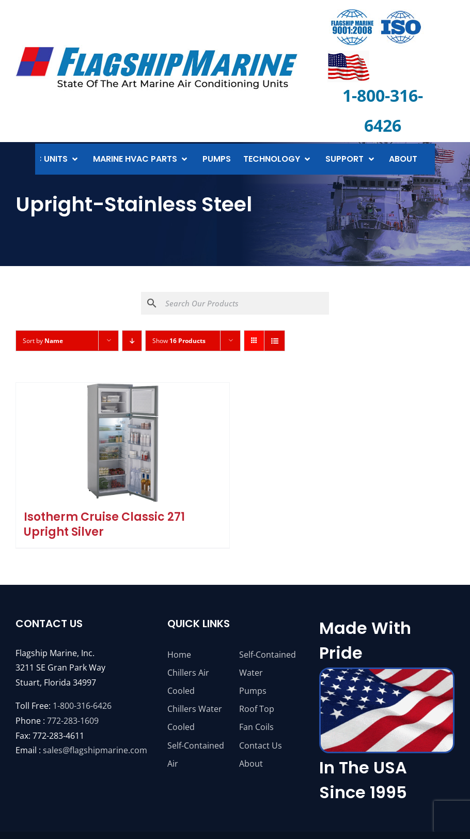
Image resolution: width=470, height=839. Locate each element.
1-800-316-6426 (82, 705)
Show (179, 340)
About (251, 763)
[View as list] (274, 341)
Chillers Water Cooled (194, 718)
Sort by (43, 340)
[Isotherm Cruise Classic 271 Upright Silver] (122, 442)
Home (179, 654)
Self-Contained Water (267, 663)
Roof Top (256, 708)
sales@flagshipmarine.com (95, 750)
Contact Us (260, 745)
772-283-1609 (73, 720)
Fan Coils (256, 727)
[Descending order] (132, 340)
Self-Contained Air (195, 754)
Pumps (253, 690)
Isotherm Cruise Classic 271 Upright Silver (104, 524)
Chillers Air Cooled (188, 681)
